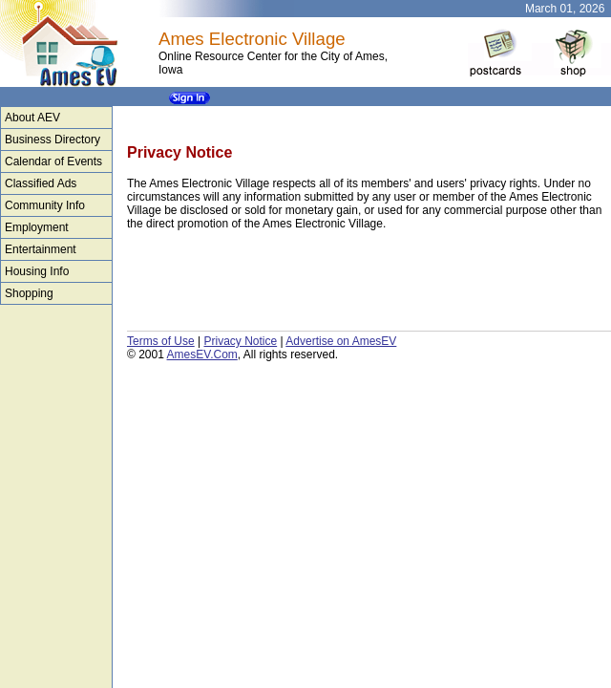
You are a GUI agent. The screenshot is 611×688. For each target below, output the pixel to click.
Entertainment (40, 249)
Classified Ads (40, 183)
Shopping (29, 293)
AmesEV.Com (202, 354)
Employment (37, 227)
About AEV (32, 117)
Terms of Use (161, 341)
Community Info (45, 205)
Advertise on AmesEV (340, 341)
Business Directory (52, 139)
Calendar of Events (53, 161)
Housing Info (37, 271)
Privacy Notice (240, 341)
